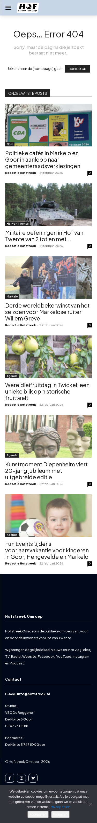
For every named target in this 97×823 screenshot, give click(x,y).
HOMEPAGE (77, 68)
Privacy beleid (60, 807)
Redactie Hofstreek (20, 172)
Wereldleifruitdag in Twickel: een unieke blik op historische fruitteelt (47, 391)
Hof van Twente (18, 223)
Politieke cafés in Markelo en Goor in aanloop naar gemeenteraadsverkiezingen (42, 159)
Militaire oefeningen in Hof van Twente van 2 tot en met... (44, 235)
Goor (10, 144)
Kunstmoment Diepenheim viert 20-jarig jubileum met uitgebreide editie (46, 471)
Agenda (12, 376)
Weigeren (60, 814)
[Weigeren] (90, 804)
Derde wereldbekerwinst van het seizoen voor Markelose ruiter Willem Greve (47, 312)
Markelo (12, 296)
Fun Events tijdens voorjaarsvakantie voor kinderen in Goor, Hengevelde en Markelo (47, 550)
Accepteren (38, 814)
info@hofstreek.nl (33, 694)
